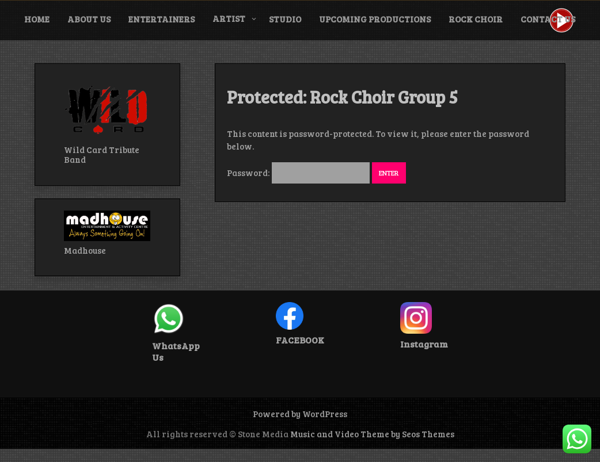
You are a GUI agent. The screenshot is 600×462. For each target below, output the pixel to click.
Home (37, 19)
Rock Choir (476, 19)
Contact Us (548, 19)
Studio (285, 19)
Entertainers (161, 19)
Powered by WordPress (300, 413)
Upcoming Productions (375, 19)
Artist (228, 18)
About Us (89, 19)
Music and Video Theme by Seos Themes (372, 434)
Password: (298, 172)
